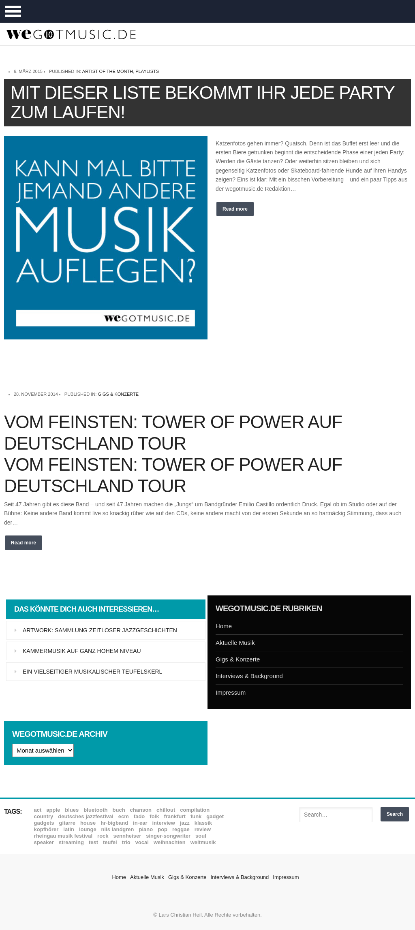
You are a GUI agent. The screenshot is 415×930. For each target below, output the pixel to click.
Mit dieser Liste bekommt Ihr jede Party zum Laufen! (202, 102)
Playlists (147, 71)
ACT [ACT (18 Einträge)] (38, 810)
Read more (235, 209)
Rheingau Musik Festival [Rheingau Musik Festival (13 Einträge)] (63, 836)
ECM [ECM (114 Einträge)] (123, 816)
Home (224, 626)
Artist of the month (107, 71)
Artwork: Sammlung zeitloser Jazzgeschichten (100, 630)
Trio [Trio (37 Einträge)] (126, 842)
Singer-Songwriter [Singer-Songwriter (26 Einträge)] (168, 836)
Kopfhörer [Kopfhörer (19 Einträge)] (46, 829)
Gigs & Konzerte (118, 394)
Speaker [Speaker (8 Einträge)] (44, 842)
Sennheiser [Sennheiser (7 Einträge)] (127, 836)
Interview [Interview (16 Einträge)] (163, 823)
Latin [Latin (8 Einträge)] (68, 829)
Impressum (231, 692)
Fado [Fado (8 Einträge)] (139, 816)
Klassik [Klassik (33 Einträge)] (203, 823)
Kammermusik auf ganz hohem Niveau (82, 651)
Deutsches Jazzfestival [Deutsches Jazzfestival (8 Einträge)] (85, 816)
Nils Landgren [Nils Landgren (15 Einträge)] (117, 829)
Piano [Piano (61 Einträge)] (146, 829)
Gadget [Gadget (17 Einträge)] (215, 816)
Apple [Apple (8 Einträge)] (53, 810)
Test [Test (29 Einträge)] (93, 842)
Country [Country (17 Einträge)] (43, 816)
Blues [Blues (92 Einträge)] (72, 810)
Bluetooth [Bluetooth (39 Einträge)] (95, 810)
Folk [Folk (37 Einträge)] (154, 816)
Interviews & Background (249, 675)
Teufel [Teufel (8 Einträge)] (110, 842)
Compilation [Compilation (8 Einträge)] (195, 810)
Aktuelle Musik (235, 642)
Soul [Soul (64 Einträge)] (200, 836)
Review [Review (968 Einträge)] (203, 829)
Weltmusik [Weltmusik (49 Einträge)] (203, 842)
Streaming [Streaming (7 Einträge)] (71, 842)
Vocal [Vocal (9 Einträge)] (142, 842)
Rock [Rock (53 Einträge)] (102, 836)
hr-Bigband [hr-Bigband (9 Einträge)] (114, 823)
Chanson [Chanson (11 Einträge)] (141, 810)
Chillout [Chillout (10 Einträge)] (165, 810)
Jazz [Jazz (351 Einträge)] (185, 823)
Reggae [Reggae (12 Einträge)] (181, 829)
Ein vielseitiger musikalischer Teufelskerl (92, 671)
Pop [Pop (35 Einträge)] (162, 829)
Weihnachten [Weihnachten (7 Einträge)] (170, 842)
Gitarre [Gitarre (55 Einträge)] (67, 823)
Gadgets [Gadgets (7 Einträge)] (44, 823)
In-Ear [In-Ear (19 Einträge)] (140, 823)
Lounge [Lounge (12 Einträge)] (87, 829)
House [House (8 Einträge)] (88, 823)
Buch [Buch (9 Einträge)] (119, 810)
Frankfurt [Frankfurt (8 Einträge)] (174, 816)
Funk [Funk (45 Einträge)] (195, 816)
